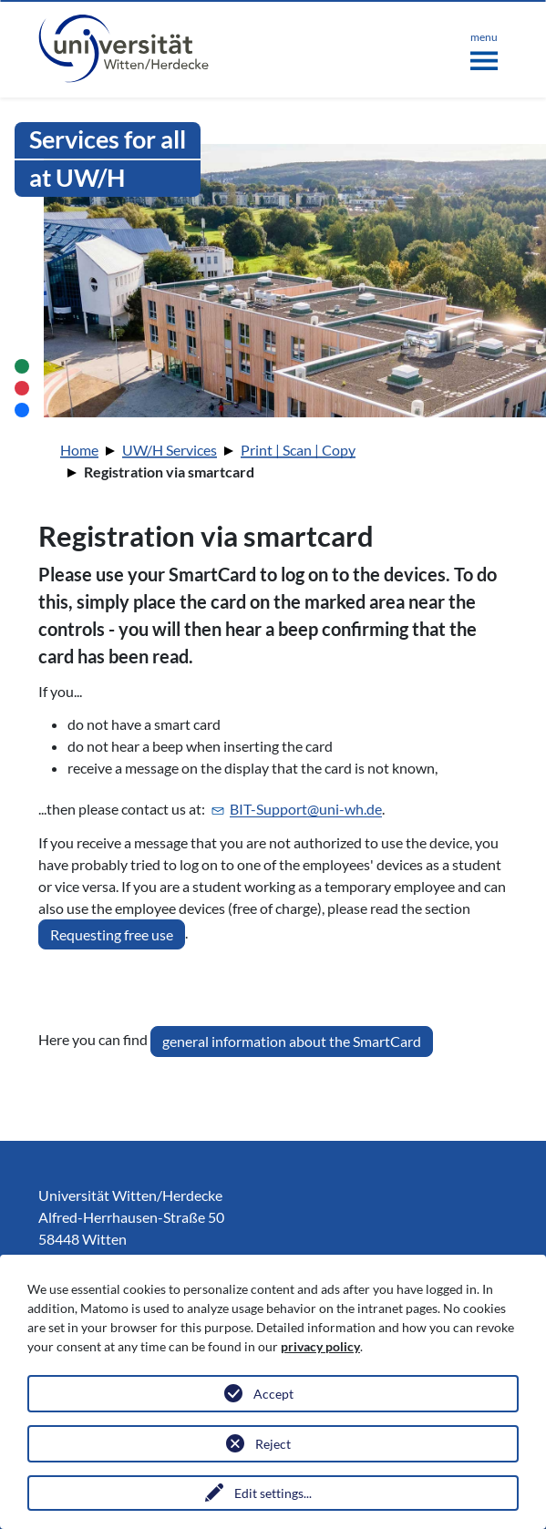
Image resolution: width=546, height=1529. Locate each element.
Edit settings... (273, 1493)
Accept (273, 1393)
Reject (273, 1444)
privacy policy (320, 1346)
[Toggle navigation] (484, 47)
